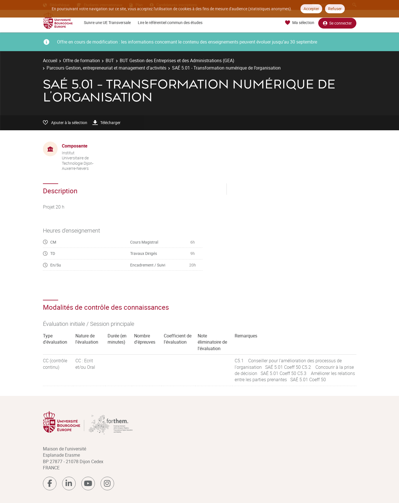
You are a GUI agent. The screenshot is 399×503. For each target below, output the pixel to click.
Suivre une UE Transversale (107, 22)
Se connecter (337, 22)
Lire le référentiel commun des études (170, 22)
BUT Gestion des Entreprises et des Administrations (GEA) (177, 60)
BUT (110, 60)
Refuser (335, 8)
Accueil (50, 60)
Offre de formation (81, 60)
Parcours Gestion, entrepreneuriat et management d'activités (106, 68)
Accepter (311, 8)
